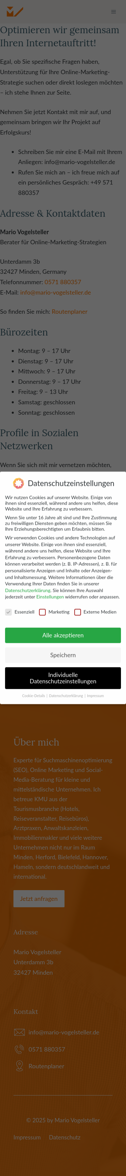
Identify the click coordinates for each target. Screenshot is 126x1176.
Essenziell (19, 606)
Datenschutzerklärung (27, 584)
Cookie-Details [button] (34, 690)
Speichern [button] (63, 649)
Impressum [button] (95, 690)
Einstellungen (50, 591)
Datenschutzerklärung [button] (66, 690)
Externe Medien (95, 606)
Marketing (54, 606)
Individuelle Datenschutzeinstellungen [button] (63, 672)
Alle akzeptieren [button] (63, 629)
